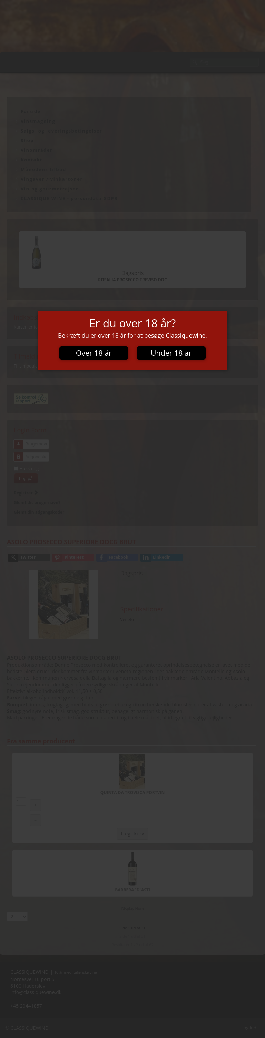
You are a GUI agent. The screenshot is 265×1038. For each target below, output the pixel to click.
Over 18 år (94, 353)
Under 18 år (171, 353)
